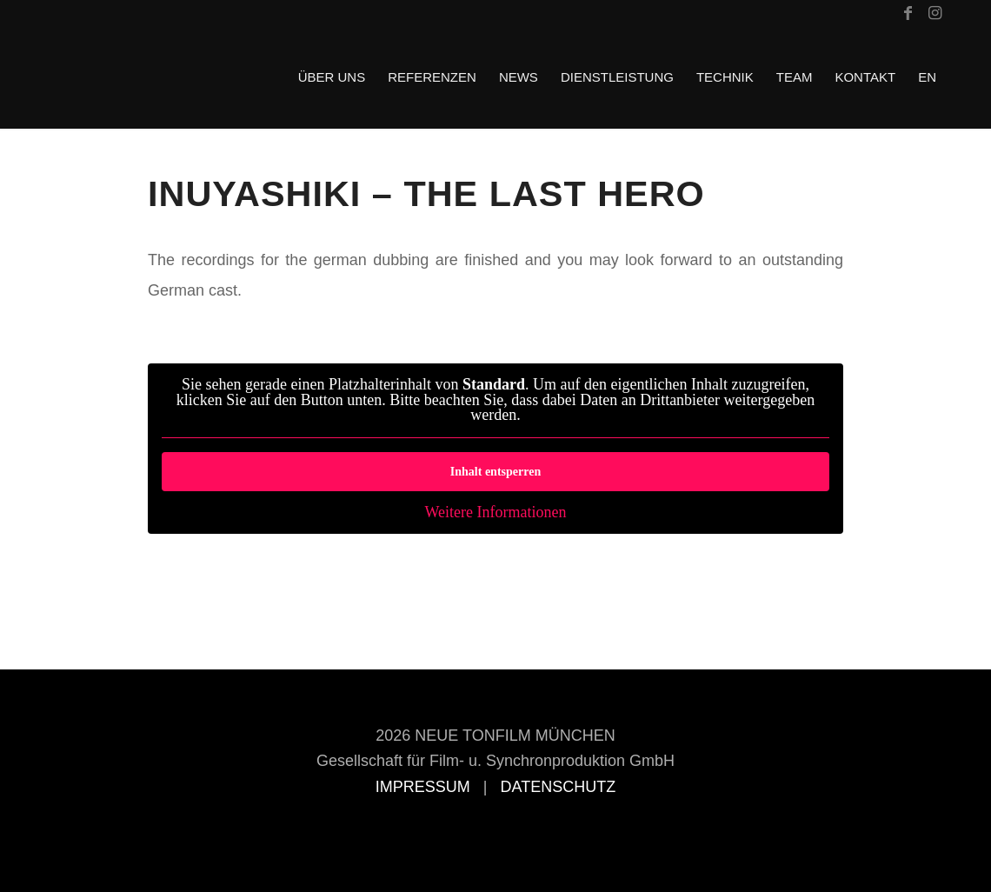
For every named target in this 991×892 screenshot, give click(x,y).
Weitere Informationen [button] (496, 513)
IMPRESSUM (423, 786)
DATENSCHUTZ (558, 786)
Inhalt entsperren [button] (495, 471)
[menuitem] (332, 77)
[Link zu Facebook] (908, 13)
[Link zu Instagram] (934, 13)
